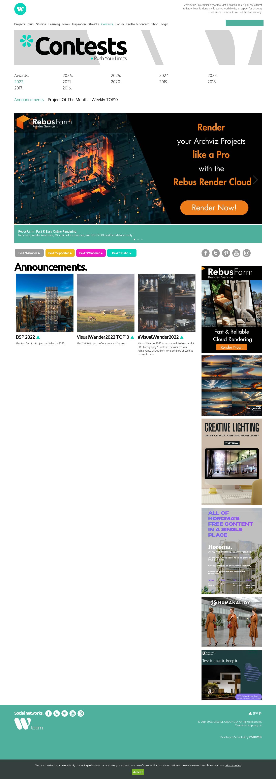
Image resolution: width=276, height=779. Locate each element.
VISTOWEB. (255, 737)
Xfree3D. (93, 24)
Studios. (41, 24)
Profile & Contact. (138, 24)
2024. (164, 75)
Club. (31, 24)
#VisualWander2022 (161, 337)
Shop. (155, 24)
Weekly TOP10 (105, 99)
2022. (19, 81)
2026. (68, 75)
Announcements (29, 99)
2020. (116, 81)
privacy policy (233, 765)
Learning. (55, 24)
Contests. (107, 24)
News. (66, 24)
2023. (213, 75)
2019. (163, 81)
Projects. (20, 24)
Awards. (21, 75)
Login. (165, 24)
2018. (212, 81)
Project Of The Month (68, 99)
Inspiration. (79, 24)
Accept (138, 772)
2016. (67, 87)
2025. (116, 75)
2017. (18, 87)
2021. (67, 81)
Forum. (120, 24)
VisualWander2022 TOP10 (105, 337)
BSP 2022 (28, 337)
